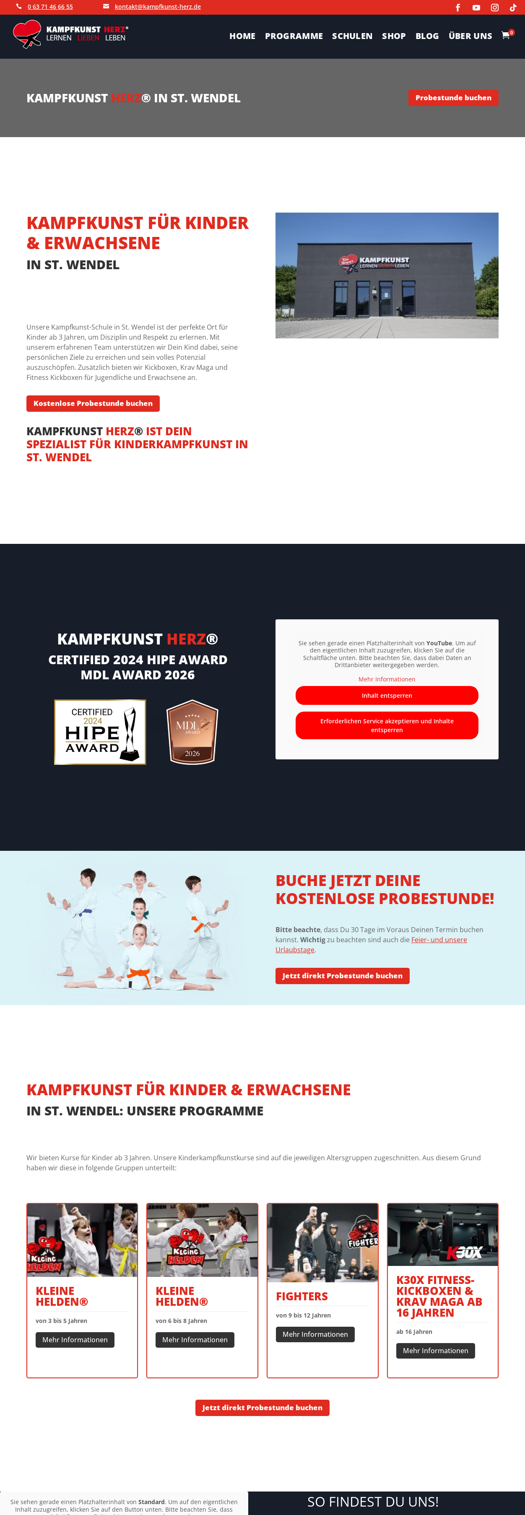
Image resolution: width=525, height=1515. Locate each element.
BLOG (427, 37)
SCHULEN (352, 37)
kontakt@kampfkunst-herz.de (158, 6)
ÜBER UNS (470, 37)
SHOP (394, 37)
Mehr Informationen (75, 1339)
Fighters (302, 1296)
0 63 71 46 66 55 (50, 6)
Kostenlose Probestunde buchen (93, 403)
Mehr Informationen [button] (387, 679)
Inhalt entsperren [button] (387, 696)
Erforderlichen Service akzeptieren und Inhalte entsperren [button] (387, 725)
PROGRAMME (294, 37)
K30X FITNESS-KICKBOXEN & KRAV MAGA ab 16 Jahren (439, 1296)
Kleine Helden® (62, 1296)
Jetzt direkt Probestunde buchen (343, 975)
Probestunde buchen (453, 97)
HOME (242, 37)
